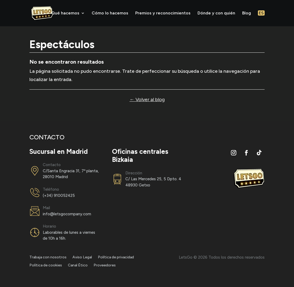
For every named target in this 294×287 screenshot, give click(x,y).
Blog (246, 13)
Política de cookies (45, 265)
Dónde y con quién (216, 13)
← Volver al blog (147, 99)
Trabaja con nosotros (48, 257)
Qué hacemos (65, 13)
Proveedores (105, 265)
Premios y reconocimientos (163, 13)
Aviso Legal (82, 257)
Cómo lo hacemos (110, 13)
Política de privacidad (116, 257)
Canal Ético (78, 265)
